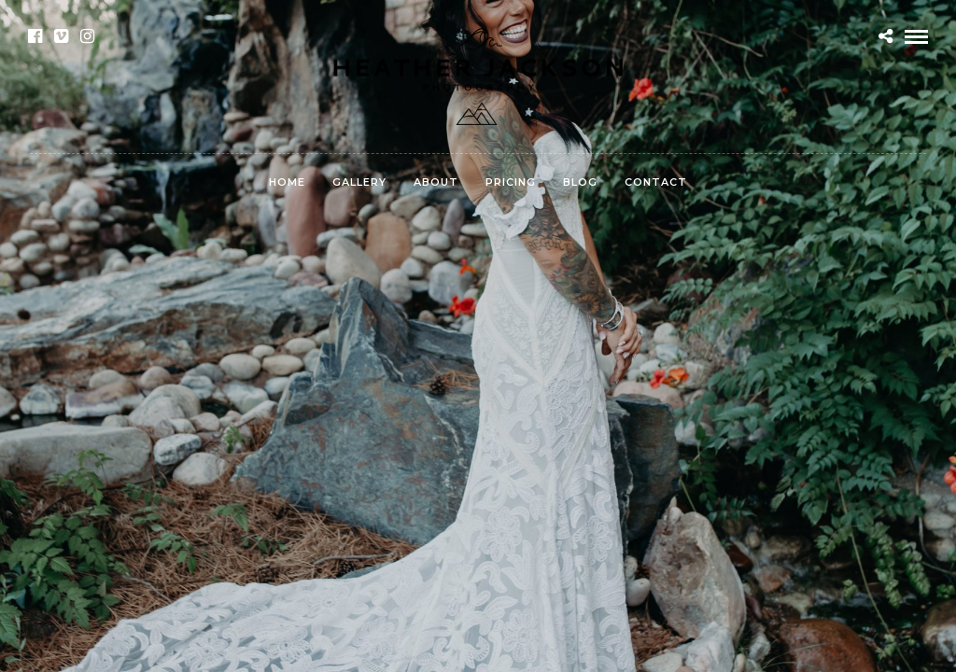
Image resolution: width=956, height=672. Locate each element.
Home (287, 182)
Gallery (359, 182)
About (436, 182)
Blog (580, 182)
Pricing (510, 182)
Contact (656, 182)
